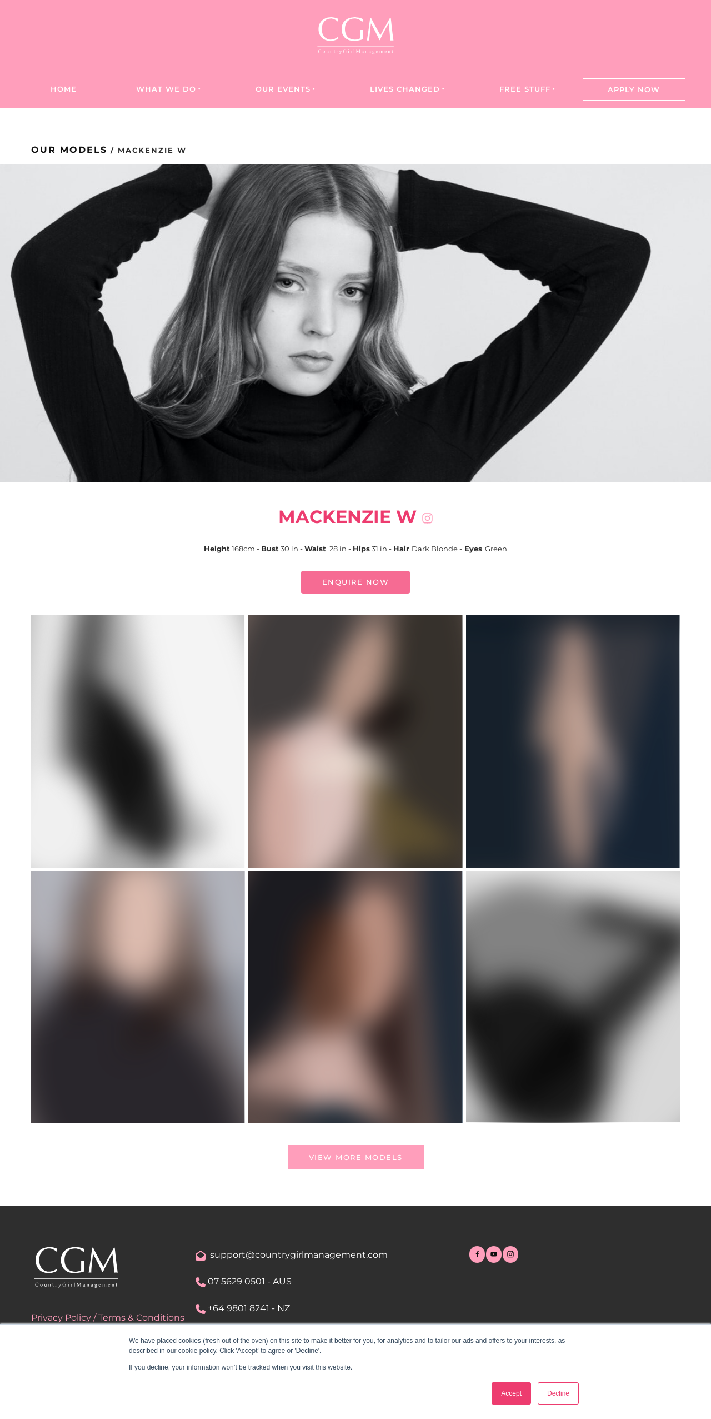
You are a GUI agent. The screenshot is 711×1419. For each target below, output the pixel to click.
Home (64, 88)
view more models (356, 1151)
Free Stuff (524, 88)
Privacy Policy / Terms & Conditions (107, 1317)
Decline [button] (558, 1393)
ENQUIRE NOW (355, 577)
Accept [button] (511, 1393)
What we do (166, 88)
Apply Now (634, 89)
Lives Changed (405, 88)
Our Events (283, 88)
